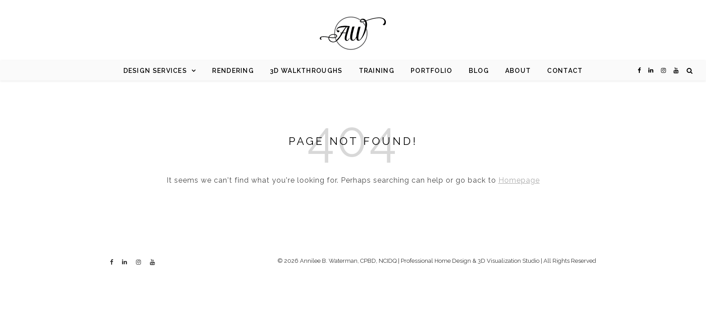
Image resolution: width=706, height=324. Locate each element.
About (518, 70)
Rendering (233, 70)
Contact (565, 70)
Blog (479, 70)
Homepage (519, 180)
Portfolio (432, 70)
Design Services (155, 70)
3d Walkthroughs (306, 70)
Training (376, 70)
